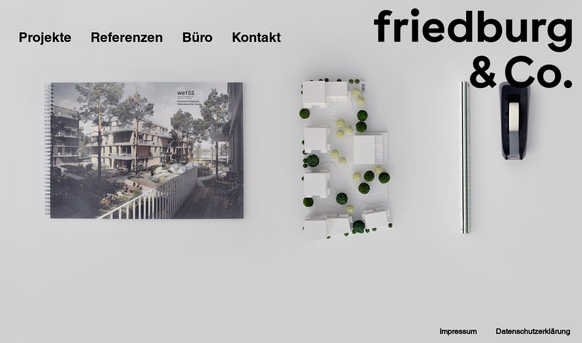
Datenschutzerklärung (533, 331)
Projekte (45, 37)
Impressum (458, 331)
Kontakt (256, 37)
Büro (197, 37)
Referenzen (127, 37)
